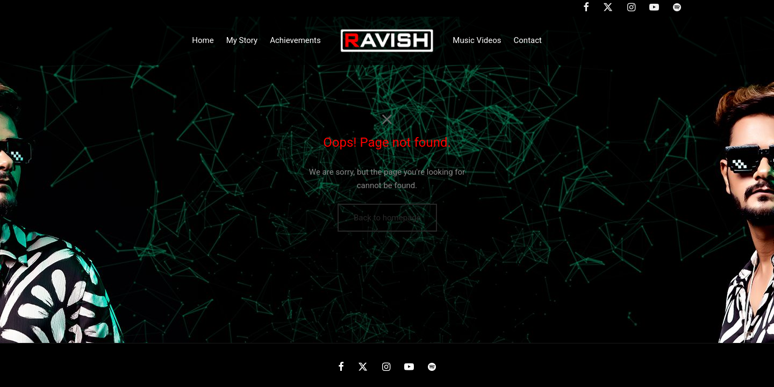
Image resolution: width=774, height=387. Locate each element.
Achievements (295, 40)
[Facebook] (341, 367)
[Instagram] (385, 367)
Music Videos (477, 40)
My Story (241, 40)
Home (202, 40)
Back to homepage (387, 218)
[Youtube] (409, 367)
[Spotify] (432, 367)
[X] (363, 367)
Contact (528, 40)
